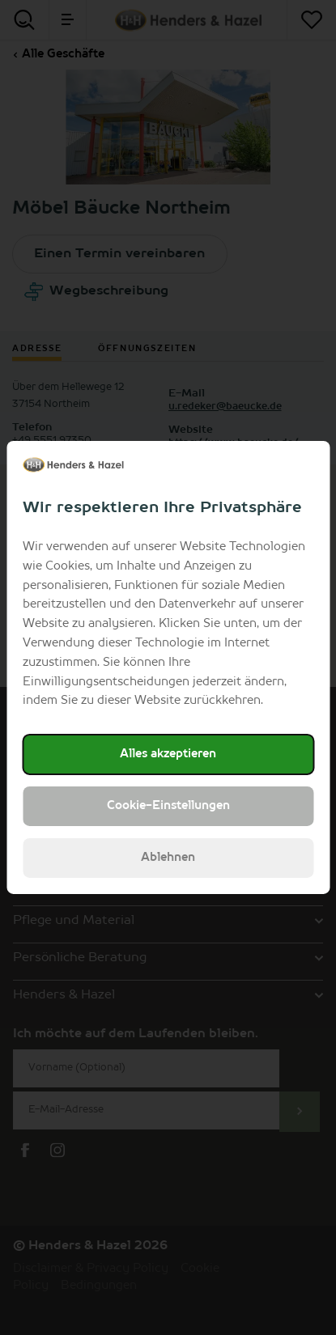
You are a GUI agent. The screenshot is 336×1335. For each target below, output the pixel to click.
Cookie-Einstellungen (168, 806)
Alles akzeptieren (168, 754)
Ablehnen (168, 857)
